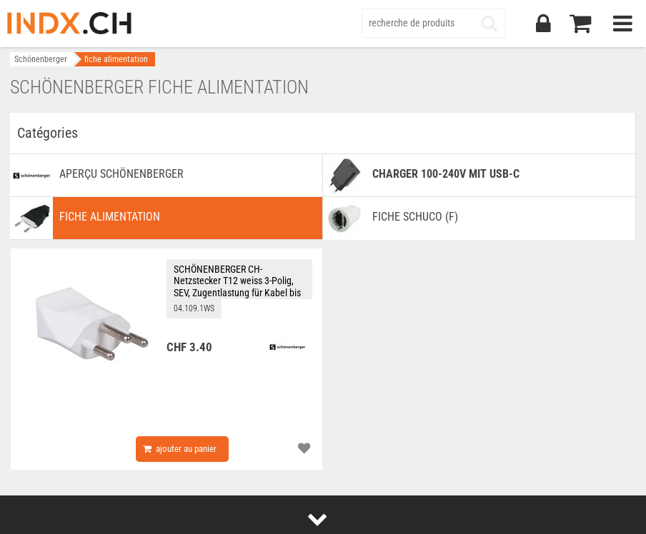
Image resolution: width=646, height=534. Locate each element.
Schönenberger (40, 59)
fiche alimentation (116, 59)
